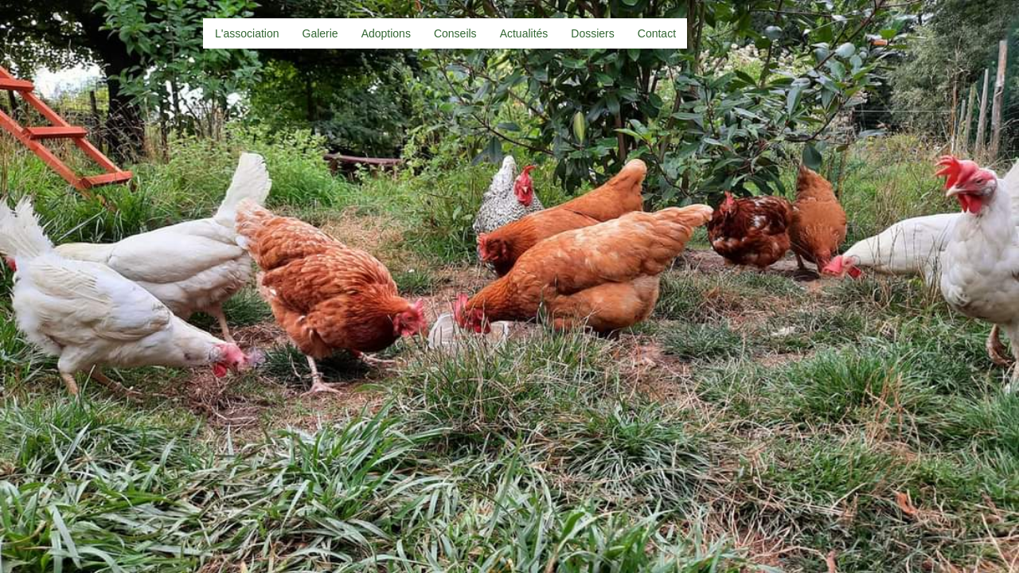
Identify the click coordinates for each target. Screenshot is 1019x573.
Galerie (320, 33)
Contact (657, 33)
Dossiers (592, 33)
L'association (247, 33)
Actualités (524, 33)
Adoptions (386, 33)
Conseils (455, 33)
